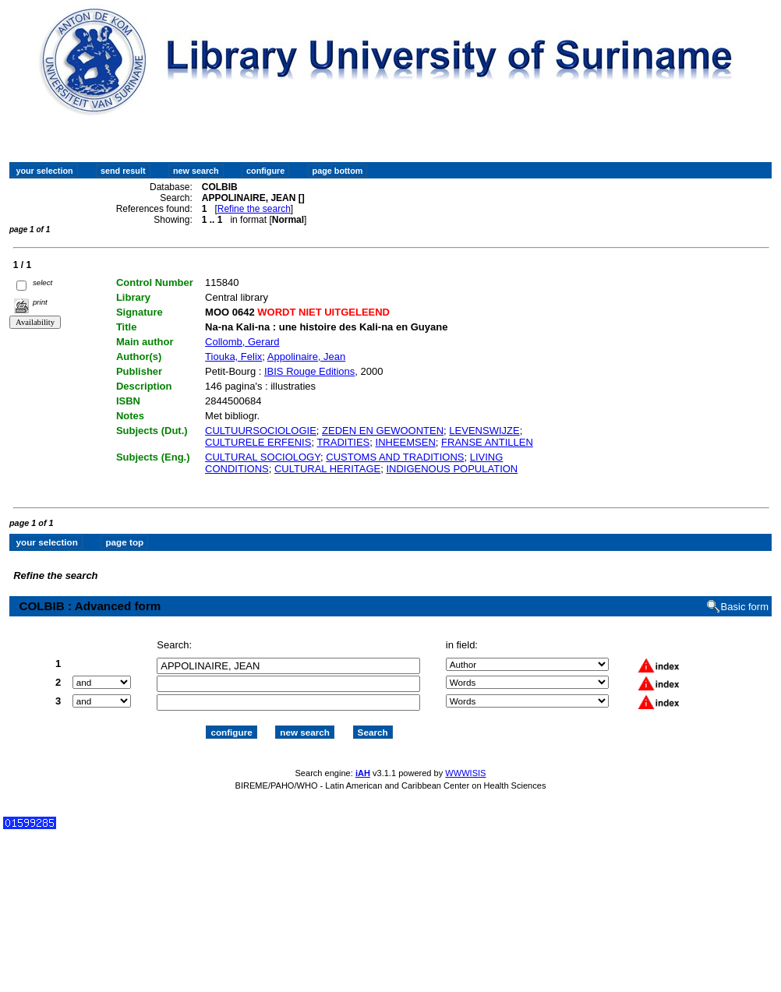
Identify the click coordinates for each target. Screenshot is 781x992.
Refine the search (254, 208)
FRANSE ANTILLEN (487, 442)
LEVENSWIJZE (484, 430)
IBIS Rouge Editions (309, 371)
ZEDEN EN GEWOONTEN (383, 430)
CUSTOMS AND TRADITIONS (395, 457)
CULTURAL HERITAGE (327, 469)
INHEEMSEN (406, 442)
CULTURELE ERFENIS (258, 442)
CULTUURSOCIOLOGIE (260, 430)
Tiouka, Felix (233, 356)
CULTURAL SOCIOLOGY (262, 457)
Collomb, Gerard (242, 342)
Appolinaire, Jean (306, 356)
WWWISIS (465, 773)
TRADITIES (342, 442)
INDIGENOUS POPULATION (452, 469)
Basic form (745, 606)
